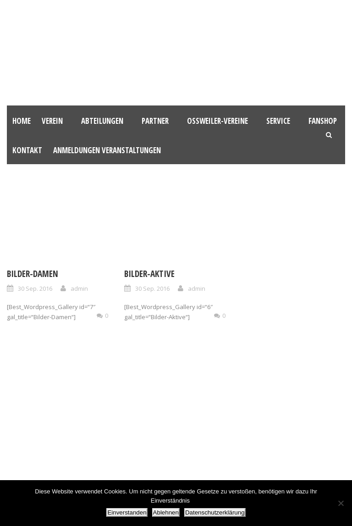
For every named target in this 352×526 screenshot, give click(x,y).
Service (278, 121)
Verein (52, 121)
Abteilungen (102, 121)
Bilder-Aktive (149, 274)
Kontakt (27, 150)
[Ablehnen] (340, 503)
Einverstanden (126, 512)
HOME (21, 121)
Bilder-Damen (32, 274)
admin (79, 288)
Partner (155, 121)
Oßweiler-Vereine (217, 121)
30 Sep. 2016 (35, 288)
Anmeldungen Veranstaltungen (107, 150)
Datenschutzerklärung (215, 512)
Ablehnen (166, 512)
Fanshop (322, 121)
